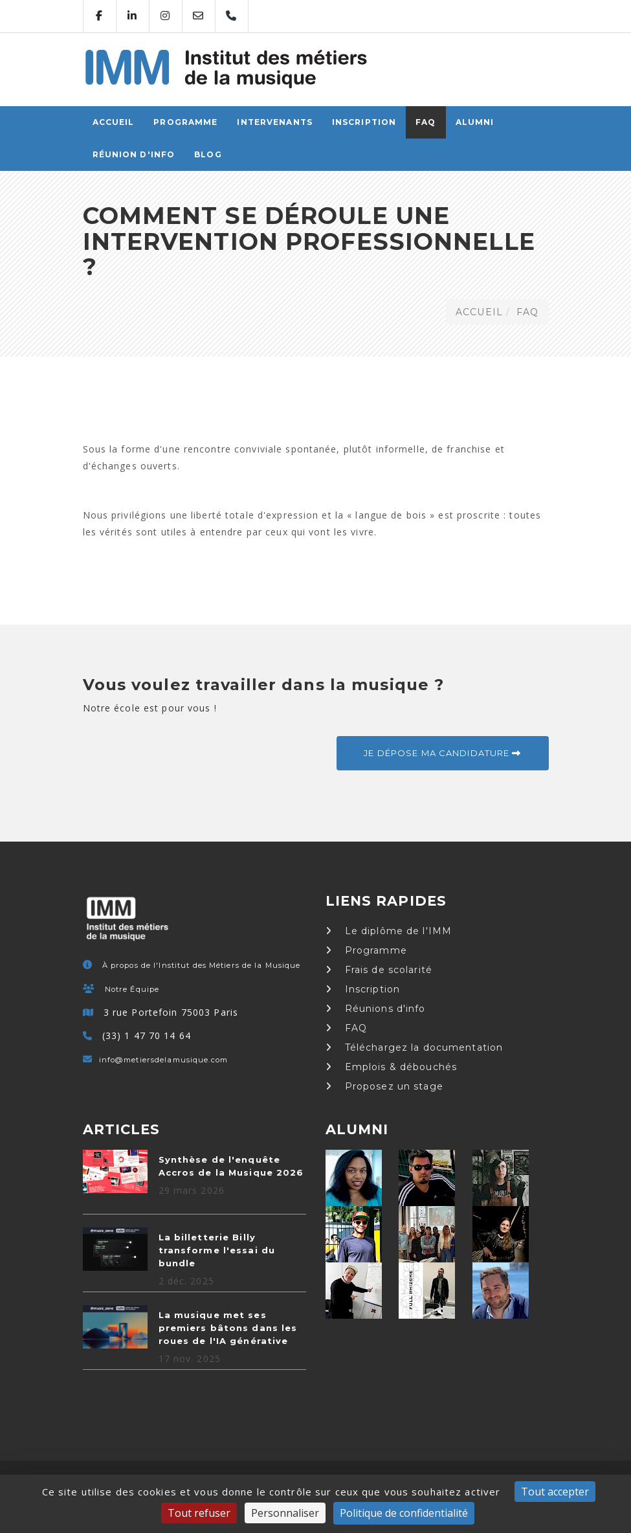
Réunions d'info (376, 1008)
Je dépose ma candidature (442, 753)
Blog (207, 154)
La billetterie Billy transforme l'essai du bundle (217, 1250)
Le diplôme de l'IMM (389, 931)
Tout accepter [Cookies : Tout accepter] (555, 1491)
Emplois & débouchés (392, 1067)
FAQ (425, 122)
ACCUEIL (114, 122)
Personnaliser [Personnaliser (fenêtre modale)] (285, 1513)
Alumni (475, 122)
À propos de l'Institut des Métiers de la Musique (201, 965)
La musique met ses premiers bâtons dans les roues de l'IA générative (228, 1328)
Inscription (364, 122)
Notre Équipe (132, 989)
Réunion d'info (134, 154)
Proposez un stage (384, 1086)
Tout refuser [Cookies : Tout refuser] (199, 1513)
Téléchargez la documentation (415, 1047)
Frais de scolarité (379, 970)
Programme (185, 122)
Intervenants (274, 122)
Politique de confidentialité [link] (404, 1513)
